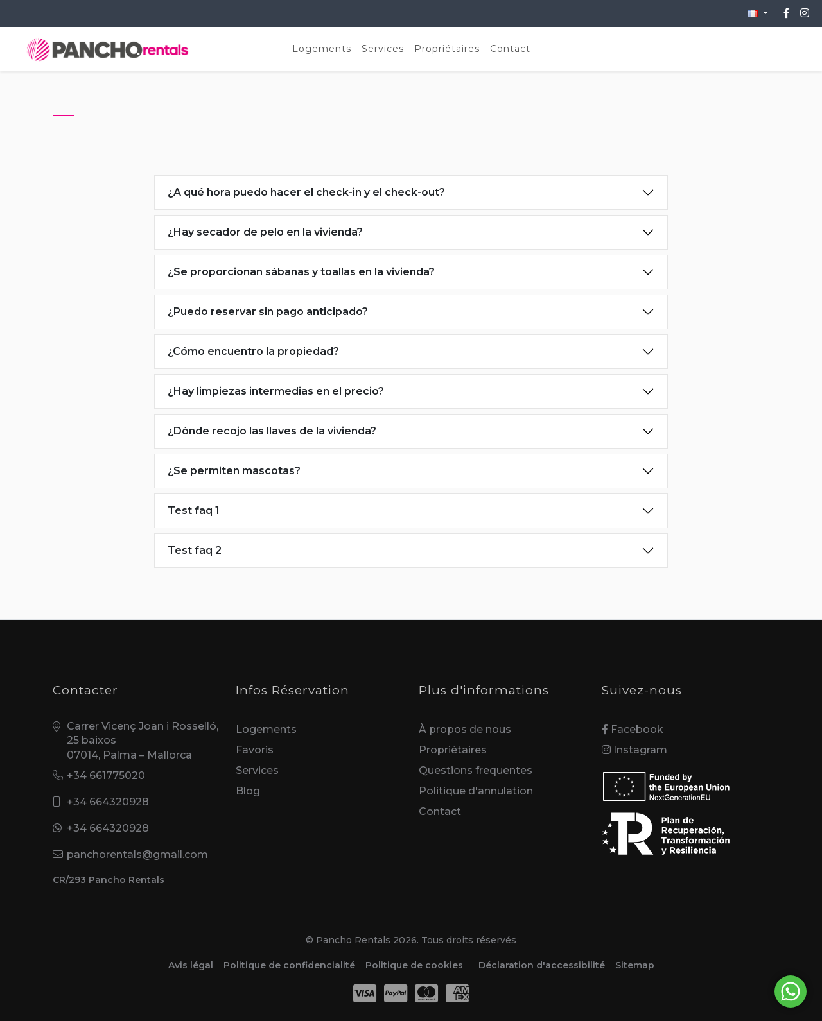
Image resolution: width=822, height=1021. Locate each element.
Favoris (255, 750)
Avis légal (190, 965)
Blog (248, 791)
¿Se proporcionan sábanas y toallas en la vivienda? (301, 272)
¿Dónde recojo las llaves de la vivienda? (272, 431)
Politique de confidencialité (289, 965)
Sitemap (634, 965)
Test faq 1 (194, 510)
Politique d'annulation (476, 791)
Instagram (634, 750)
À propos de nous (465, 729)
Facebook (632, 729)
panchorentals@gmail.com (137, 854)
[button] (757, 13)
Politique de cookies (414, 965)
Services (383, 49)
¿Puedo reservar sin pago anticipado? (268, 311)
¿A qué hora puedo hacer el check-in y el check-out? (306, 192)
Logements (321, 49)
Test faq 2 (195, 550)
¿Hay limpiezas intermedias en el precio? (276, 391)
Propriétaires (447, 49)
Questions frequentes (475, 770)
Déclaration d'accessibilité (541, 965)
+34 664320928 (108, 802)
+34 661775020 (106, 775)
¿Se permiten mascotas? (234, 471)
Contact (510, 49)
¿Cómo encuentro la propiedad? (253, 351)
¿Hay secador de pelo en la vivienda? (265, 232)
